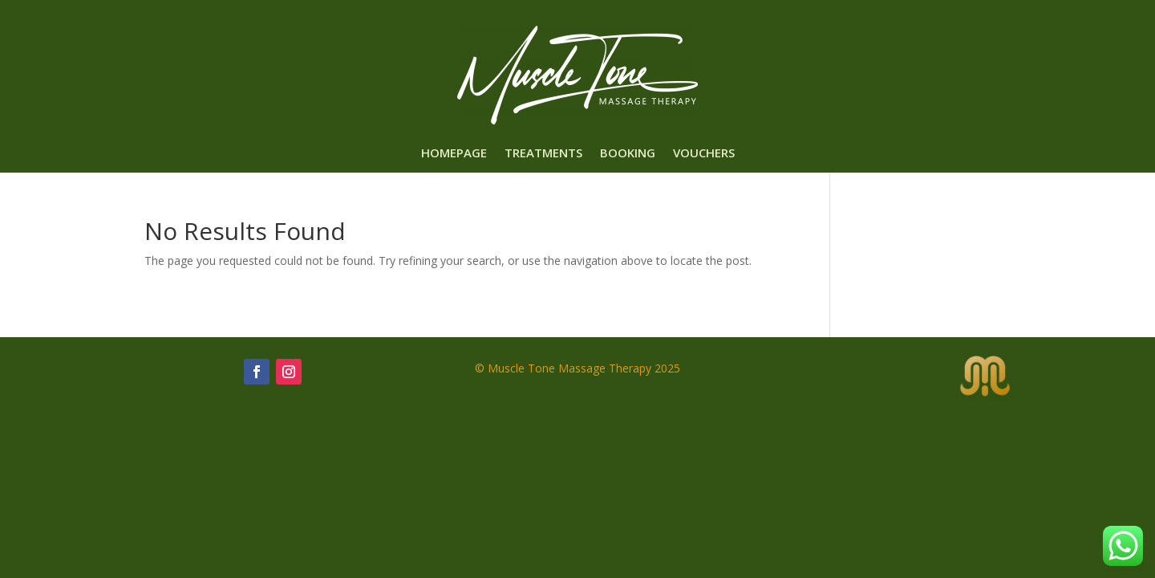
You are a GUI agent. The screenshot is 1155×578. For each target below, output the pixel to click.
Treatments (543, 154)
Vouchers (704, 154)
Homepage (454, 154)
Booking (627, 154)
